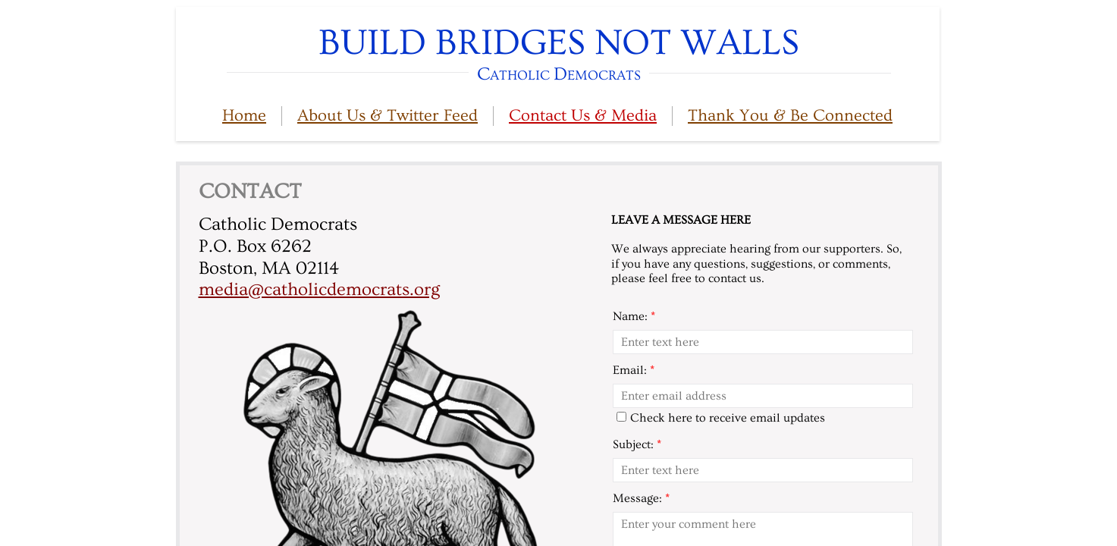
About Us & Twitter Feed (387, 115)
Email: (633, 370)
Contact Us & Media (583, 115)
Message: (641, 498)
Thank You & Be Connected (790, 115)
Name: (634, 316)
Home (244, 115)
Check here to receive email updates (721, 418)
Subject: (637, 444)
